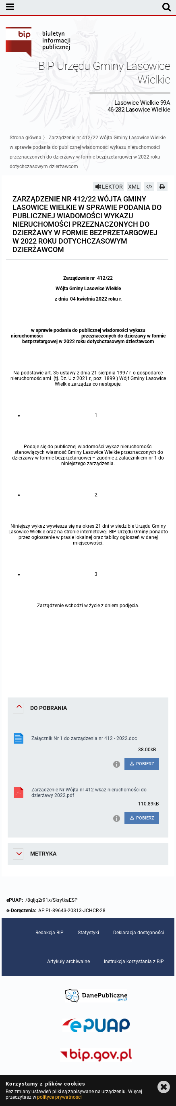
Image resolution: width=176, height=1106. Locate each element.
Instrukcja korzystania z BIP (134, 961)
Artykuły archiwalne (68, 961)
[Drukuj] (162, 186)
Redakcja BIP (49, 932)
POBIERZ (141, 763)
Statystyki (88, 932)
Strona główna (25, 137)
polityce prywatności (59, 1097)
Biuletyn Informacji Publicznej (38, 43)
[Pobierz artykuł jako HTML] (149, 186)
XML (134, 186)
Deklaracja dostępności (138, 932)
